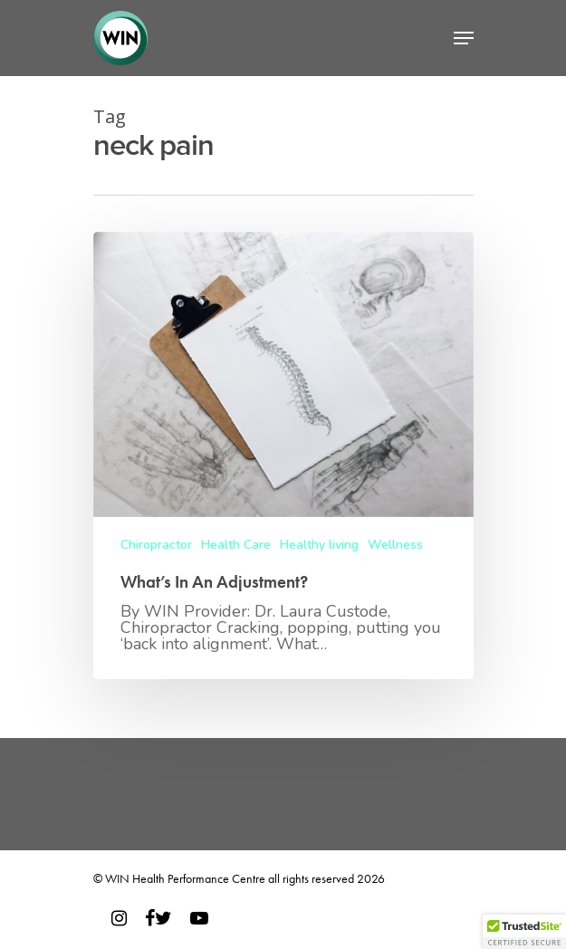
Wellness (395, 544)
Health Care (236, 544)
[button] (524, 932)
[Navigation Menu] (464, 38)
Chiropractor (156, 544)
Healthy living (319, 544)
